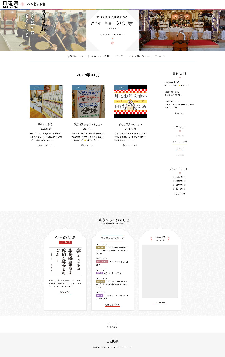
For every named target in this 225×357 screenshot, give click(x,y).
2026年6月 (178, 177)
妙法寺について (77, 56)
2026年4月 (178, 185)
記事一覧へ (180, 113)
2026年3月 (178, 189)
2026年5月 (178, 181)
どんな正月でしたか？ (131, 124)
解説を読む (65, 292)
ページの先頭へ (113, 327)
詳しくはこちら (46, 145)
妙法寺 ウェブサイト (112, 43)
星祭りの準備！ (46, 124)
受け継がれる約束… (173, 95)
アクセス (160, 56)
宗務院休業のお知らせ (113, 273)
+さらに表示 (179, 194)
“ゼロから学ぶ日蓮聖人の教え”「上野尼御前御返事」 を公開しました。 (112, 284)
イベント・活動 (100, 56)
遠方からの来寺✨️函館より (176, 85)
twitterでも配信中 (63, 286)
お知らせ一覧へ (112, 305)
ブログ (119, 56)
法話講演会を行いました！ (88, 124)
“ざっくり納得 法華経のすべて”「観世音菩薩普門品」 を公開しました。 (112, 250)
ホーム (61, 56)
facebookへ (160, 302)
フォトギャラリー (139, 56)
